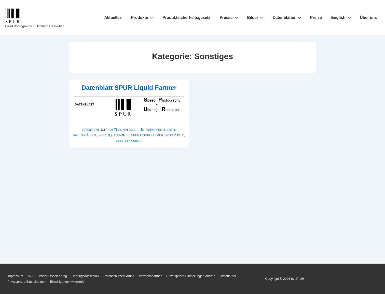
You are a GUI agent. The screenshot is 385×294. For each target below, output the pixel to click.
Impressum (15, 276)
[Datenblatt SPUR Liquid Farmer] (126, 130)
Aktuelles (113, 17)
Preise (316, 17)
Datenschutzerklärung (118, 276)
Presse (230, 17)
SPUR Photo (174, 135)
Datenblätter (287, 17)
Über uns (368, 17)
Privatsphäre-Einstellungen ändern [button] (190, 276)
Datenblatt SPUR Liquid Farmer (129, 87)
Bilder (256, 17)
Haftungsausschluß (85, 276)
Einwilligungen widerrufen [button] (68, 281)
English (342, 17)
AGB (31, 276)
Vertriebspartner (150, 276)
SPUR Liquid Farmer (114, 135)
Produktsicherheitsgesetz (186, 17)
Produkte (143, 17)
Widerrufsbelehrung (53, 276)
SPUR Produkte (129, 141)
